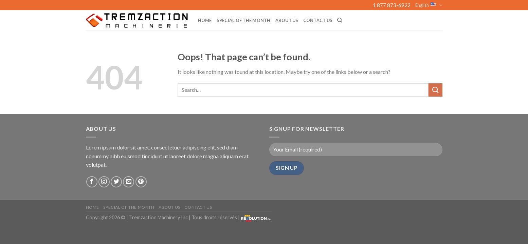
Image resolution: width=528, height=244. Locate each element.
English (428, 5)
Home (205, 20)
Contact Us (318, 20)
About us (286, 20)
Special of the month (244, 20)
